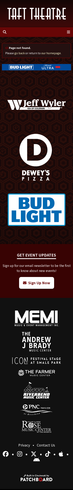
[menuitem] (36, 373)
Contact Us (46, 444)
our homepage (51, 53)
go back (19, 53)
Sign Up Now (36, 282)
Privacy (24, 444)
